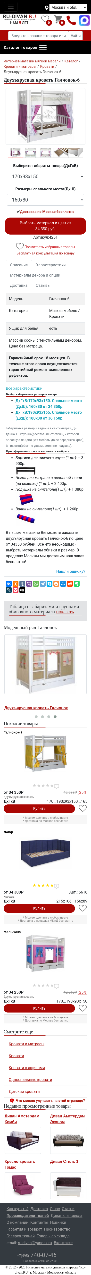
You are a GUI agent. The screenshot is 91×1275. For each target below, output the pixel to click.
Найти (76, 36)
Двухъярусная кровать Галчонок (36, 708)
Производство (57, 1229)
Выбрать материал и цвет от (45, 226)
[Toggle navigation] (10, 7)
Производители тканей (28, 1215)
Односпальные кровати (30, 1079)
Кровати (16, 1056)
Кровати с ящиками (27, 1067)
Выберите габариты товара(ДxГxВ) (45, 165)
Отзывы (43, 285)
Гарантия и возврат (24, 1229)
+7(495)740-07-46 (71, 20)
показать (65, 611)
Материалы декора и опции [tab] (35, 275)
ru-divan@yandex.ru (35, 1243)
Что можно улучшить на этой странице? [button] (50, 1100)
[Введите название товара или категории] (38, 35)
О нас (55, 1209)
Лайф (8, 832)
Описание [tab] (19, 265)
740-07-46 (37, 1255)
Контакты (39, 1222)
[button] (25, 47)
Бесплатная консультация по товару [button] (45, 253)
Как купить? (17, 1209)
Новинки (58, 1222)
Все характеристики (24, 388)
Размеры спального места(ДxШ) (46, 189)
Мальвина (12, 932)
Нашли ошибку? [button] (70, 571)
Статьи (68, 1209)
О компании (17, 1222)
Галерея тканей (21, 1236)
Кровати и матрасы (26, 1044)
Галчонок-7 (13, 732)
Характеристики (51, 265)
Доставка (18, 285)
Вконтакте (63, 1243)
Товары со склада (53, 1236)
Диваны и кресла (66, 1215)
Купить (39, 808)
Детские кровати (24, 1091)
